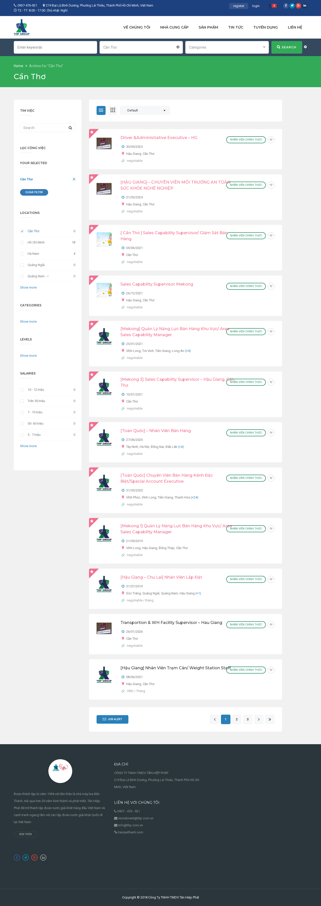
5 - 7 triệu (34, 435)
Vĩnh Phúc (133, 497)
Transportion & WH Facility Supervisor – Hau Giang (171, 622)
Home (19, 66)
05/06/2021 (134, 248)
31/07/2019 (134, 586)
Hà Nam (33, 253)
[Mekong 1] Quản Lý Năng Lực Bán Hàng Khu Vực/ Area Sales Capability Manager (176, 529)
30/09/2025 (134, 147)
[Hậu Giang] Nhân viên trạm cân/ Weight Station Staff (175, 668)
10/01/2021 (134, 394)
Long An (178, 351)
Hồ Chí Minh (36, 242)
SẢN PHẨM (208, 27)
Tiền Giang (163, 351)
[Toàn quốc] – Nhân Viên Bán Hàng (155, 430)
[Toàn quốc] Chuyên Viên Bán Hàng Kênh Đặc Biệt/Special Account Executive (166, 478)
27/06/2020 (134, 440)
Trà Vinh (148, 351)
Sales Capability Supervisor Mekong (156, 284)
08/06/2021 (134, 677)
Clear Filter (34, 192)
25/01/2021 (134, 344)
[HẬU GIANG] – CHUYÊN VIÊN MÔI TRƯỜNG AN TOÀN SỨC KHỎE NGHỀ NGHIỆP (175, 185)
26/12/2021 (134, 293)
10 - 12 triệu (36, 390)
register (238, 6)
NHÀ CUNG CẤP (174, 27)
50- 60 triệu (35, 423)
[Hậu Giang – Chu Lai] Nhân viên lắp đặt (161, 577)
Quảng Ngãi (36, 265)
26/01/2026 (134, 631)
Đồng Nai (157, 447)
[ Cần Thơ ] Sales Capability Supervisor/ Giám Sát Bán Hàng (173, 235)
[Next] (259, 720)
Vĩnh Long (133, 351)
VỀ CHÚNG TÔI (136, 27)
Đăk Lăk (171, 447)
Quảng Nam (36, 276)
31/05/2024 (134, 197)
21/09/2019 (134, 541)
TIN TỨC (235, 27)
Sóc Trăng (133, 593)
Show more (28, 287)
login (256, 6)
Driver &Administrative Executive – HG (158, 137)
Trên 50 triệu (36, 401)
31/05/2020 (134, 490)
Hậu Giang (133, 154)
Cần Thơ (26, 179)
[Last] (270, 720)
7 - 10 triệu (35, 412)
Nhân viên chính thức (246, 139)
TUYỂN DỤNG (265, 27)
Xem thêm (25, 834)
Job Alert (112, 719)
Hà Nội (144, 447)
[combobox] (141, 47)
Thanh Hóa (182, 497)
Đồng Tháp (167, 548)
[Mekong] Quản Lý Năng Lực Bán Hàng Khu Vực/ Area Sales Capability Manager (174, 331)
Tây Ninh (132, 447)
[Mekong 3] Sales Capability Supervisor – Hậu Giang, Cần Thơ (177, 382)
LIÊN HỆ (295, 27)
